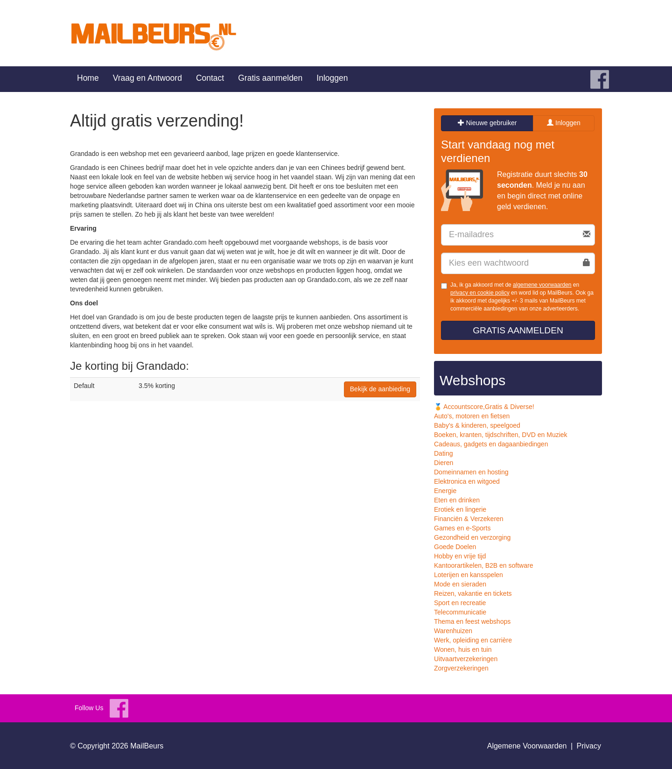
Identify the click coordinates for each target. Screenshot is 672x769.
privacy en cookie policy (480, 292)
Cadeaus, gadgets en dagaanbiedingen (491, 444)
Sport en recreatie (460, 603)
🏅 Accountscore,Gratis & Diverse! (484, 406)
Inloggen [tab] (564, 123)
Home (88, 78)
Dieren (443, 462)
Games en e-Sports (462, 528)
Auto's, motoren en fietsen (472, 416)
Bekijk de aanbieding (380, 389)
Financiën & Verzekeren (469, 518)
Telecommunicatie (460, 612)
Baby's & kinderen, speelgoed (477, 425)
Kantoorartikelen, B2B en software (483, 565)
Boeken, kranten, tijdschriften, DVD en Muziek (500, 434)
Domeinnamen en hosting (471, 472)
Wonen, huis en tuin (463, 649)
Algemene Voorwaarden (527, 746)
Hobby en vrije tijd (460, 556)
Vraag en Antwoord (147, 78)
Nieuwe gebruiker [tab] (487, 123)
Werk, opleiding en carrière (473, 640)
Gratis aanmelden (270, 78)
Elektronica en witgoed (467, 481)
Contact (210, 78)
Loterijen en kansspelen (468, 575)
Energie (445, 490)
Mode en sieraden (460, 584)
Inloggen (332, 78)
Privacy (589, 746)
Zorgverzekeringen (461, 668)
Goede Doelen (455, 546)
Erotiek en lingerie (460, 509)
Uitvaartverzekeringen (465, 659)
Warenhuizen (453, 631)
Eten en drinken (457, 500)
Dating (443, 453)
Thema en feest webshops (472, 621)
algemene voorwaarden (542, 285)
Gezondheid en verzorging (472, 537)
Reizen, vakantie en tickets (473, 593)
